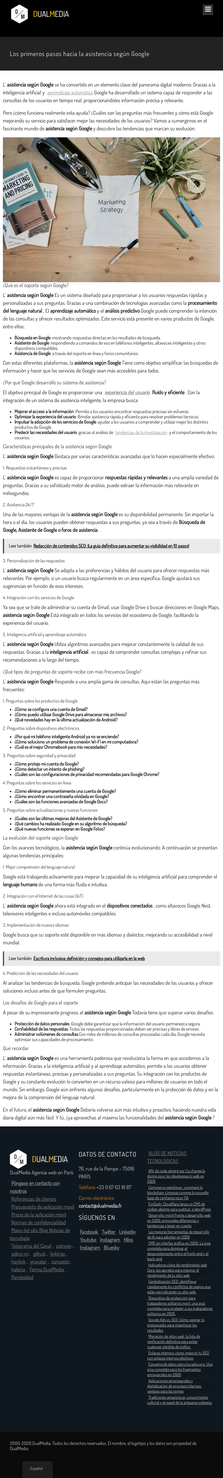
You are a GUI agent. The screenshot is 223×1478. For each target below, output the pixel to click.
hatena (18, 1269)
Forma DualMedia (47, 1269)
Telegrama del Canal (31, 1246)
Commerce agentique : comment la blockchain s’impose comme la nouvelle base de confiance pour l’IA (177, 1192)
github (39, 1254)
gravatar (38, 1262)
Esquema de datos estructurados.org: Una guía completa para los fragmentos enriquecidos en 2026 (180, 1369)
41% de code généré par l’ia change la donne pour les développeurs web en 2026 (176, 1176)
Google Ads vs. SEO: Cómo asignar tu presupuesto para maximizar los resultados (176, 1325)
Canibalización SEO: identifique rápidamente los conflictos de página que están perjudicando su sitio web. (179, 1286)
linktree (57, 1254)
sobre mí (19, 1254)
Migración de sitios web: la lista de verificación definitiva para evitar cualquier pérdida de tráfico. (173, 1341)
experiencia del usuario (127, 392)
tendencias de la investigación (141, 432)
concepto (60, 1262)
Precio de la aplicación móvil (38, 1215)
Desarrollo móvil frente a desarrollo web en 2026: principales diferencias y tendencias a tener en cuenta (179, 1220)
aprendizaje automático (70, 93)
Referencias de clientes (33, 1199)
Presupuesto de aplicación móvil (42, 1207)
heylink (18, 1262)
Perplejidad (22, 1277)
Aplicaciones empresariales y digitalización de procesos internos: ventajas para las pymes (174, 1386)
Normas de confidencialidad (38, 1222)
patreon (63, 1246)
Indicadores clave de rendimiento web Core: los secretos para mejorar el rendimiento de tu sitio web (177, 1270)
